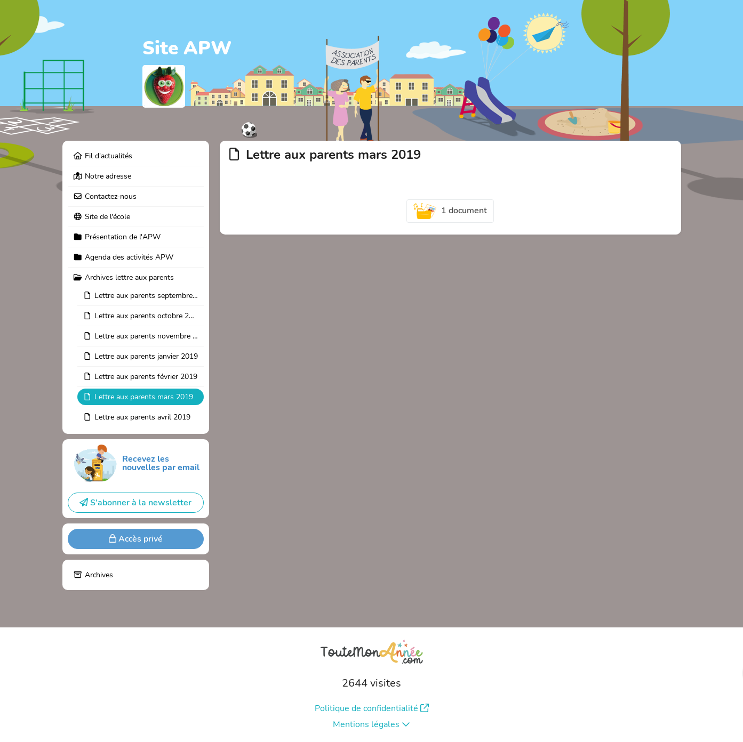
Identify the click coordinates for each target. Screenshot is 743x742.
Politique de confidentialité (372, 708)
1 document (450, 211)
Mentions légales (371, 724)
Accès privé (136, 539)
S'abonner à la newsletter (135, 503)
